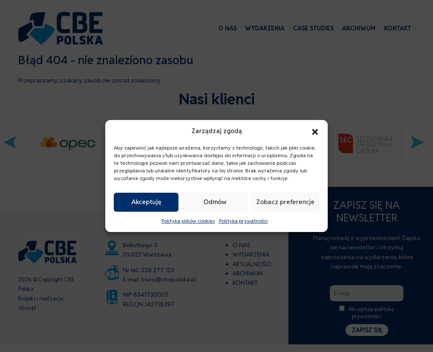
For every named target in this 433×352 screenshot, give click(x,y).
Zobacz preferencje (285, 202)
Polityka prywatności (243, 221)
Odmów (215, 202)
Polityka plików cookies (188, 221)
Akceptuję (146, 202)
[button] (315, 131)
